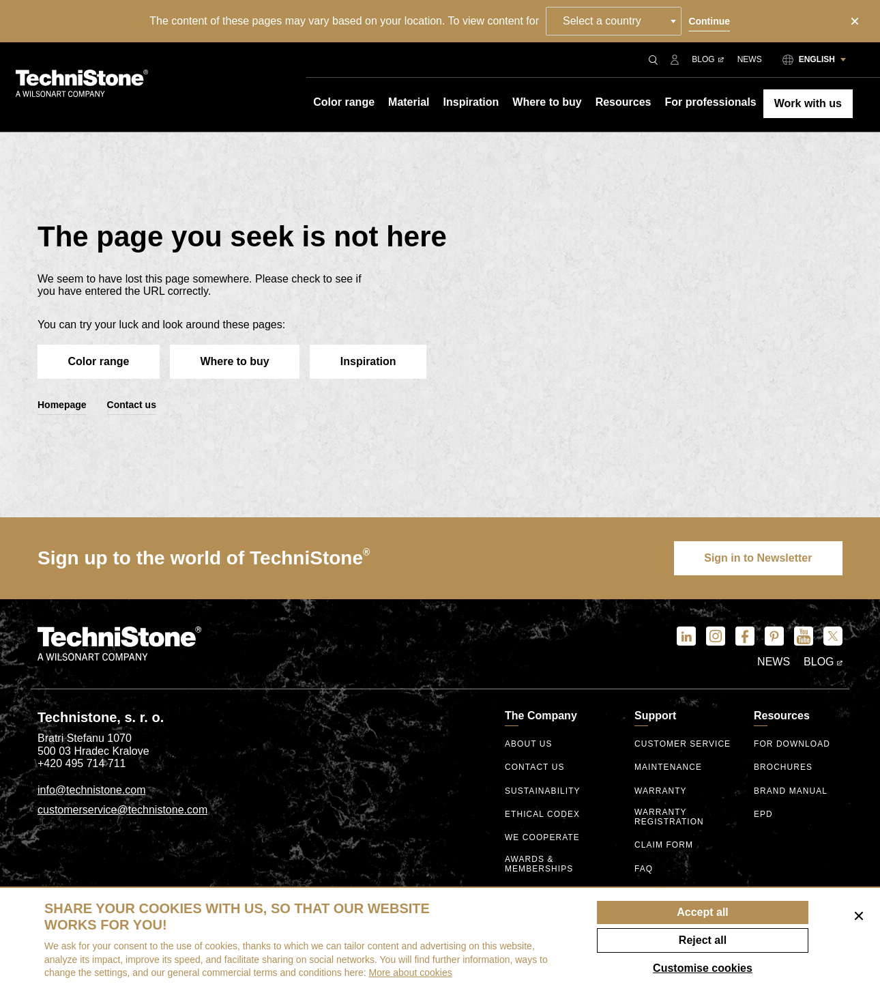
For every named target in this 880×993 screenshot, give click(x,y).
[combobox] (614, 21)
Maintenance (668, 768)
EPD (763, 815)
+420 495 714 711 (82, 764)
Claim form (663, 845)
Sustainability (543, 792)
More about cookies (410, 972)
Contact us (131, 405)
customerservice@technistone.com (122, 810)
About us (529, 744)
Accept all (703, 912)
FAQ (643, 869)
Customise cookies (702, 968)
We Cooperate (542, 838)
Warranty (660, 792)
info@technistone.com (92, 790)
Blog (707, 59)
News (749, 59)
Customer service (682, 744)
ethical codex (543, 815)
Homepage (62, 405)
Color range (99, 361)
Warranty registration (669, 817)
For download (792, 744)
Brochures (783, 768)
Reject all (703, 940)
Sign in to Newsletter (757, 558)
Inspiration (373, 361)
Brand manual (791, 792)
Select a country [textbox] (602, 21)
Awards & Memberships (539, 864)
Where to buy (237, 361)
